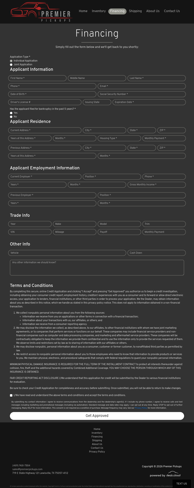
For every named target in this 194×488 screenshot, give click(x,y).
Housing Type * (108, 138)
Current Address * (20, 130)
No (15, 116)
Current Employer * (21, 176)
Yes (15, 113)
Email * (104, 86)
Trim (147, 224)
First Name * (18, 78)
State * (134, 130)
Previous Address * (21, 148)
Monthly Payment (154, 232)
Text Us (181, 483)
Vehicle (15, 253)
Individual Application (26, 60)
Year (13, 224)
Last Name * (137, 78)
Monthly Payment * (155, 138)
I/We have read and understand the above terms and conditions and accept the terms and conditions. (70, 395)
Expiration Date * (124, 102)
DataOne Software (60, 486)
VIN (13, 232)
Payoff (103, 232)
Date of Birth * (19, 94)
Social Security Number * (114, 94)
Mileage (59, 232)
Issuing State (92, 102)
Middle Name (77, 78)
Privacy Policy (141, 408)
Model (103, 224)
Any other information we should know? (34, 262)
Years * (15, 184)
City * (88, 130)
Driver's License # (20, 102)
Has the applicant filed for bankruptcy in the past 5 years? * (43, 109)
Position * (90, 176)
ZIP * (162, 130)
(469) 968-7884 (21, 465)
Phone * (15, 86)
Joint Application (23, 64)
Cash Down (136, 253)
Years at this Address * (23, 138)
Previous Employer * (22, 195)
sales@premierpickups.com (27, 469)
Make (58, 224)
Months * (60, 138)
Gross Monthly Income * (143, 184)
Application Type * (20, 57)
